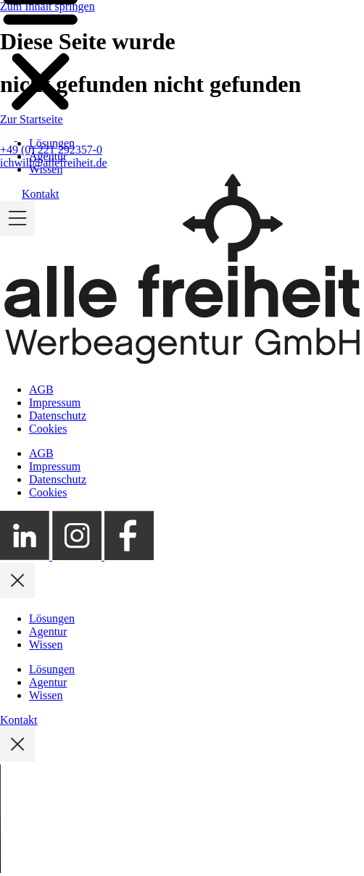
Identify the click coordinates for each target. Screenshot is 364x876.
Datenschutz (57, 415)
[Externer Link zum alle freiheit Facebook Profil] (129, 556)
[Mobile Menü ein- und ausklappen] (17, 231)
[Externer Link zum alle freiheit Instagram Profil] (78, 556)
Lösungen (52, 143)
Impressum (54, 402)
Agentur (48, 156)
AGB (41, 389)
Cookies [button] (48, 428)
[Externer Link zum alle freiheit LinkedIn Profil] (26, 556)
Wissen (45, 169)
